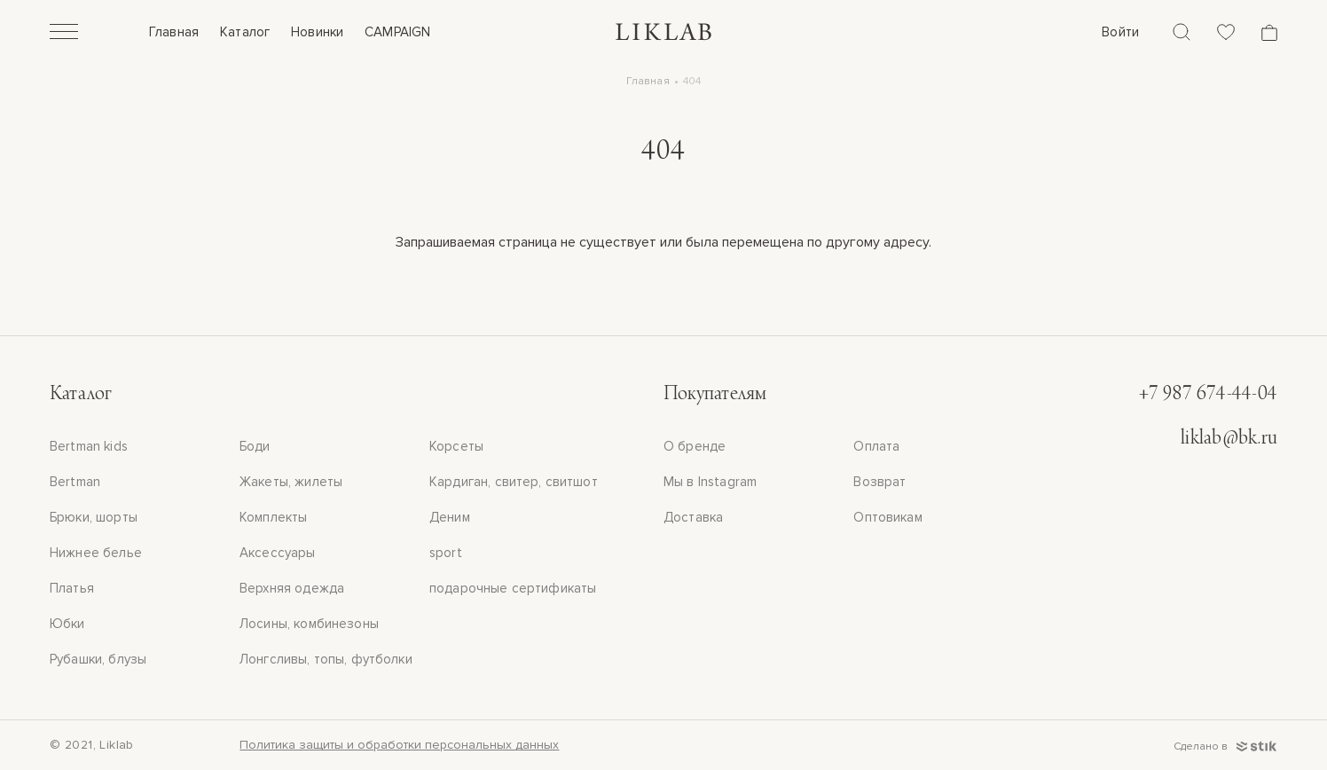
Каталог (245, 32)
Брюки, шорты (93, 517)
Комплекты (273, 517)
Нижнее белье (96, 553)
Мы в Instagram (710, 482)
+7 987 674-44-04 (1208, 394)
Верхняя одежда (291, 588)
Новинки (317, 32)
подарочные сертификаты (512, 588)
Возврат (879, 482)
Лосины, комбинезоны (309, 624)
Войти (1120, 32)
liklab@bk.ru (1229, 439)
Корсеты (456, 446)
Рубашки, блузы (98, 659)
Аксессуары (277, 553)
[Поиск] (1181, 32)
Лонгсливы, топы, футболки (325, 659)
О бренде (695, 446)
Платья (72, 588)
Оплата (876, 446)
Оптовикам (887, 517)
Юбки (67, 624)
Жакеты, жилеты (290, 482)
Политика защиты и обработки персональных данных (399, 744)
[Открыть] (64, 33)
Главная (174, 32)
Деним (449, 517)
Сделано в (1225, 746)
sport (445, 553)
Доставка (693, 517)
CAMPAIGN (397, 32)
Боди (255, 446)
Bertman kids (89, 446)
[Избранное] (1226, 32)
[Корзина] (1269, 32)
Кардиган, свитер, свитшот (513, 482)
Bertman (75, 482)
